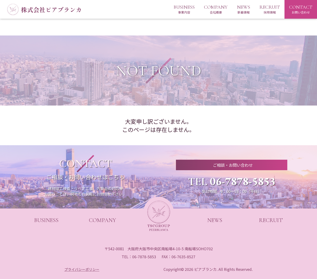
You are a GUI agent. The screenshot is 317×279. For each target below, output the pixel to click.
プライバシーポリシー (82, 269)
